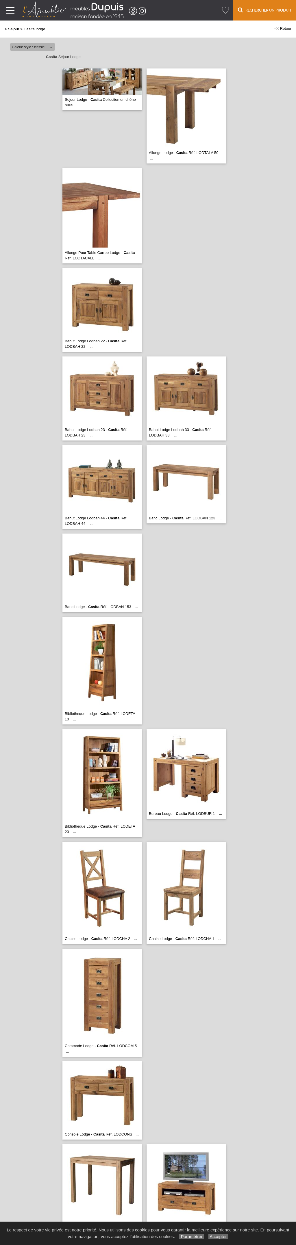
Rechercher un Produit (264, 10)
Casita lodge (34, 29)
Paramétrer (192, 1236)
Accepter (218, 1236)
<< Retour (282, 28)
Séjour (13, 29)
